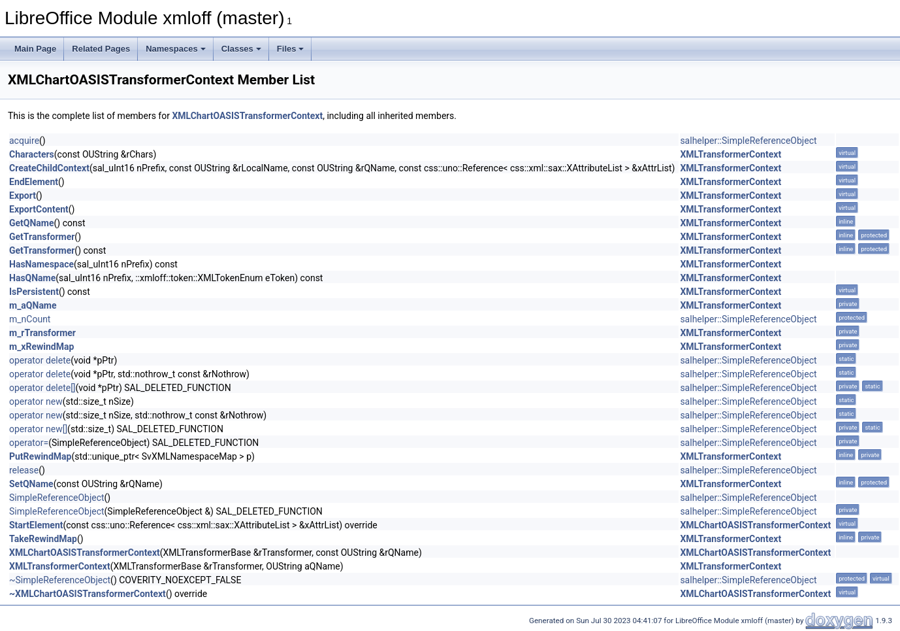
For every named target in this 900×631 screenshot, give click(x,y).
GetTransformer (41, 236)
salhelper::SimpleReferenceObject (748, 140)
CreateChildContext (49, 168)
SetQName (31, 484)
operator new (36, 401)
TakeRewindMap (43, 539)
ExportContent (39, 209)
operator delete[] (42, 388)
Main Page (35, 49)
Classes (241, 49)
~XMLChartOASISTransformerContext (87, 593)
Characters (31, 154)
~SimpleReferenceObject (59, 580)
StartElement (36, 525)
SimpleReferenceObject (56, 497)
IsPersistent (34, 291)
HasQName (32, 278)
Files (290, 49)
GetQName (31, 223)
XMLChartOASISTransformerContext (247, 116)
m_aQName (33, 305)
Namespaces (176, 49)
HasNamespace (41, 264)
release (24, 470)
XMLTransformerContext (730, 154)
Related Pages (101, 49)
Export (22, 195)
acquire (24, 140)
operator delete (40, 360)
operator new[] (38, 429)
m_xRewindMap (41, 346)
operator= (28, 442)
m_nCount (29, 319)
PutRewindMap (40, 456)
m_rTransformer (42, 333)
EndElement (33, 182)
